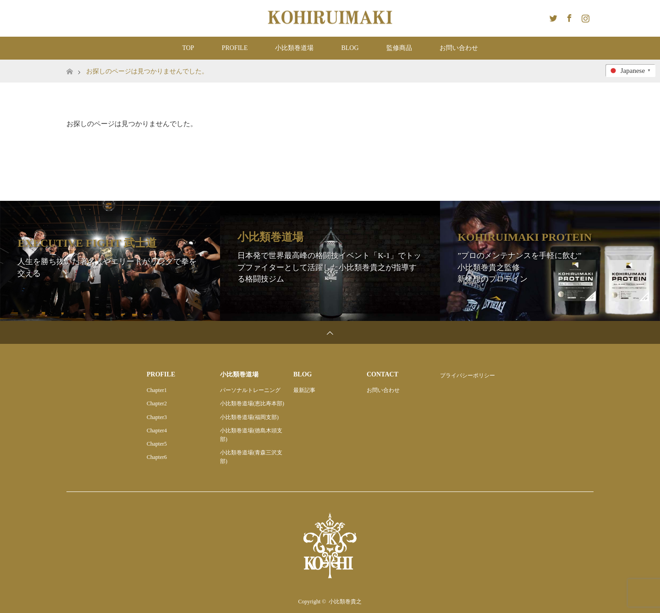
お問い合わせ (459, 47)
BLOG (349, 47)
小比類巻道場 (294, 47)
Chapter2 (157, 403)
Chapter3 (157, 417)
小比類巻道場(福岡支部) (249, 417)
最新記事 (304, 390)
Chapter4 (157, 430)
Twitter (552, 16)
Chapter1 (157, 390)
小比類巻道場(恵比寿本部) (252, 403)
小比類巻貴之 (345, 601)
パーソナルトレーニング (250, 390)
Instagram (584, 16)
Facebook (568, 16)
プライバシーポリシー (467, 375)
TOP (188, 47)
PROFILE (235, 47)
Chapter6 (157, 457)
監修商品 (399, 47)
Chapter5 (157, 444)
